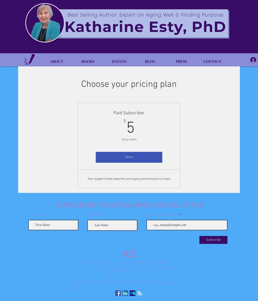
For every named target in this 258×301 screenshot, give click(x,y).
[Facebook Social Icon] (118, 293)
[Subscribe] (213, 240)
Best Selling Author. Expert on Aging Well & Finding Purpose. (146, 14)
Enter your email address (163, 214)
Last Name (94, 214)
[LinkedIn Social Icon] (125, 293)
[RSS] (140, 293)
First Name (36, 214)
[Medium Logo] (132, 293)
